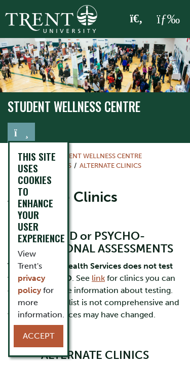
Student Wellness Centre (74, 106)
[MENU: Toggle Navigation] (168, 19)
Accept (38, 336)
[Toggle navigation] (21, 133)
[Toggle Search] (136, 19)
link (98, 278)
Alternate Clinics (110, 165)
